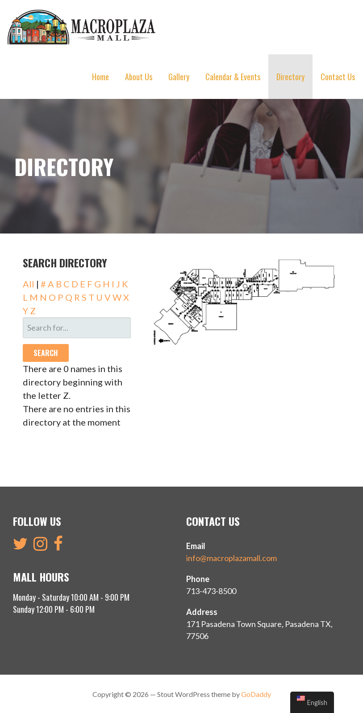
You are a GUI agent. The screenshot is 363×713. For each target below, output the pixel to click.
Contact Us (338, 76)
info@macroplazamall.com (231, 557)
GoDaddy (256, 693)
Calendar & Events (232, 76)
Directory (290, 76)
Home (100, 76)
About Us (138, 76)
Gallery (178, 76)
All (28, 283)
